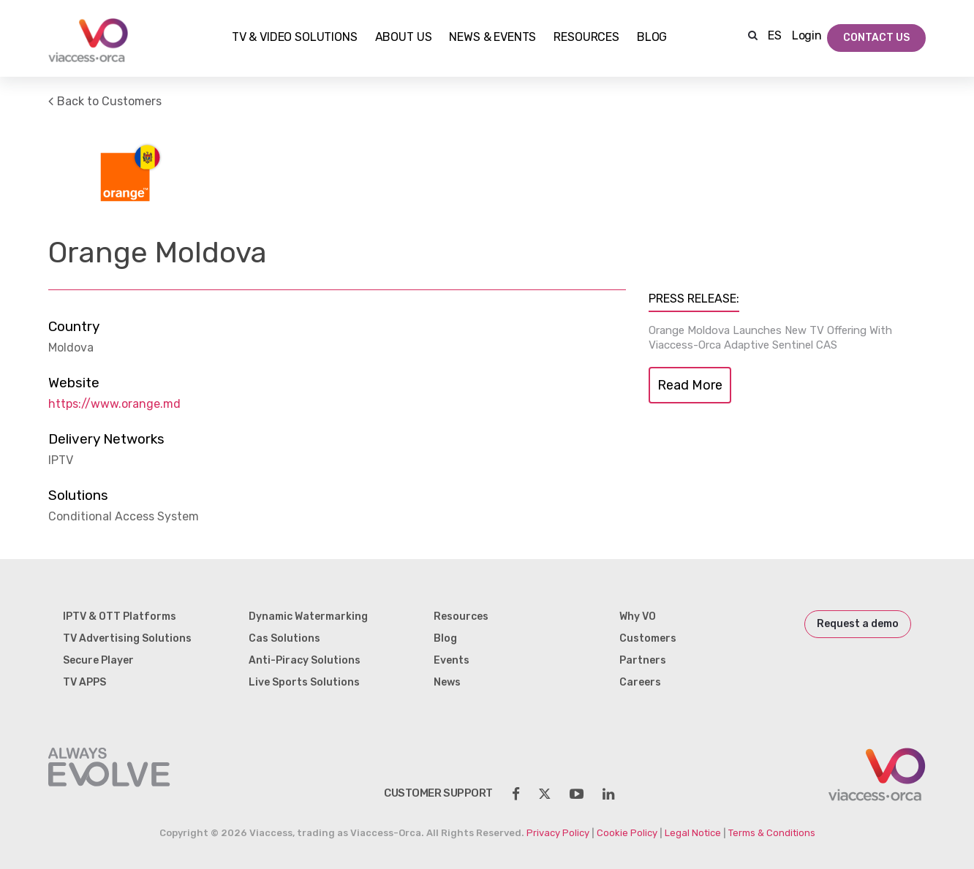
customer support (438, 793)
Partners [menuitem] (642, 660)
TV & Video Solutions (295, 37)
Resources (586, 37)
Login (807, 35)
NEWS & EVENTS (492, 37)
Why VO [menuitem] (637, 616)
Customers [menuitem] (647, 638)
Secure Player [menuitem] (98, 660)
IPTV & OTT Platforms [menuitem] (119, 616)
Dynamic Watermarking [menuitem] (308, 616)
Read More (689, 385)
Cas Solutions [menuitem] (284, 638)
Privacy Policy (557, 832)
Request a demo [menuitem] (858, 624)
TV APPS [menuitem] (84, 682)
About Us (403, 37)
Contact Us (876, 37)
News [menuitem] (447, 682)
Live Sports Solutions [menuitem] (304, 682)
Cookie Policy (627, 832)
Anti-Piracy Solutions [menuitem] (304, 660)
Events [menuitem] (451, 660)
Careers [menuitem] (640, 682)
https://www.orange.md (114, 404)
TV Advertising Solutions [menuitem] (127, 638)
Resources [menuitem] (461, 616)
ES (775, 35)
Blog (652, 37)
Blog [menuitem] (445, 638)
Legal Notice (693, 832)
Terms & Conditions (771, 832)
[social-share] (516, 794)
